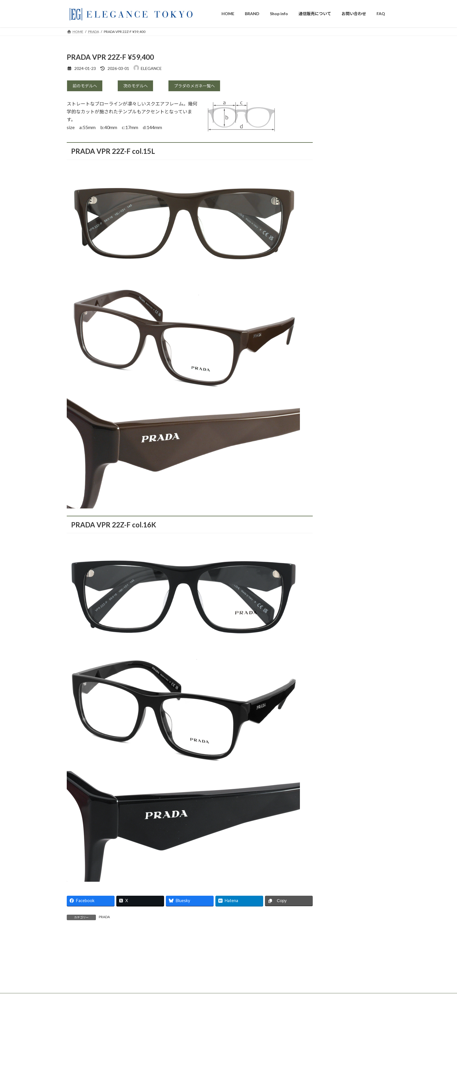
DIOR (336, 131)
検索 (380, 57)
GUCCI (337, 109)
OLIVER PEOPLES (347, 262)
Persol (336, 295)
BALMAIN (340, 207)
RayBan (337, 306)
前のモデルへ (87, 86)
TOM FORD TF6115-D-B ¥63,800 (314, 1059)
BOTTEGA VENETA (349, 186)
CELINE (338, 174)
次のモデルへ (138, 86)
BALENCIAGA (344, 229)
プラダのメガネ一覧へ (198, 86)
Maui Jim (338, 284)
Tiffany (337, 120)
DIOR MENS (190, 1057)
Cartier (337, 87)
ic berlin (338, 273)
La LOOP (339, 317)
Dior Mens (340, 142)
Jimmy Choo (342, 197)
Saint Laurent (343, 164)
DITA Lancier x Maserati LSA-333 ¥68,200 (320, 1048)
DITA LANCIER (345, 251)
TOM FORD (341, 98)
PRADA (104, 918)
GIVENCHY (341, 218)
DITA (336, 240)
